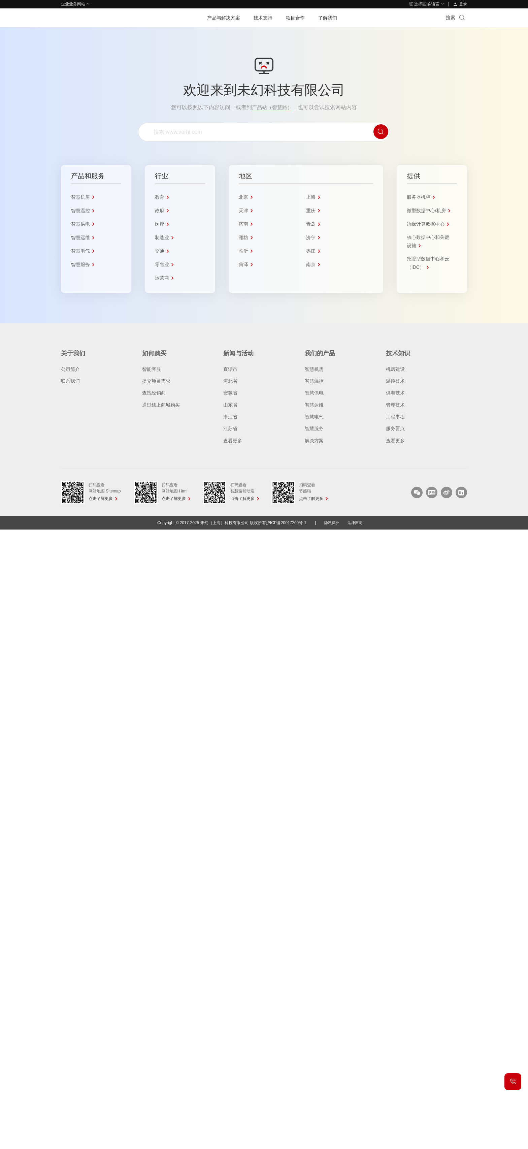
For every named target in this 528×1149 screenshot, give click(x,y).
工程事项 (395, 416)
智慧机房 (314, 369)
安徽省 (230, 392)
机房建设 (395, 369)
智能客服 (151, 369)
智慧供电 (314, 392)
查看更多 (232, 440)
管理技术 (395, 405)
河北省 (230, 381)
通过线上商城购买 (161, 405)
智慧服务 (314, 428)
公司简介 (70, 369)
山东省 (230, 405)
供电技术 (395, 392)
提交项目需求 (156, 381)
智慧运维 (314, 405)
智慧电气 (314, 416)
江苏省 (230, 428)
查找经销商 (154, 392)
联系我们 (70, 381)
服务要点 (395, 428)
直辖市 (230, 369)
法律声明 (356, 522)
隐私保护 (331, 522)
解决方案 (314, 440)
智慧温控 (314, 381)
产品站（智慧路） (272, 107)
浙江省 (230, 416)
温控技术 (395, 381)
